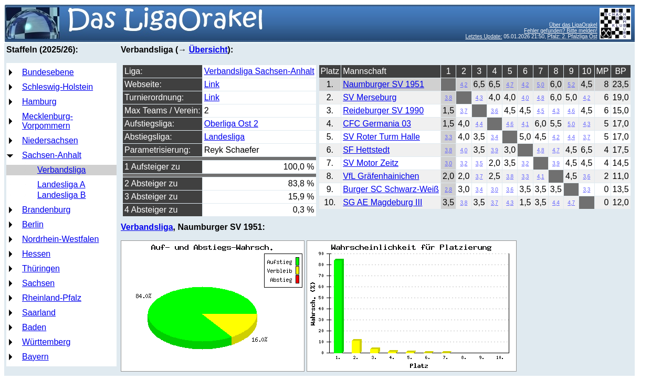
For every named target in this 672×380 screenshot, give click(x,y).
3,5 (479, 163)
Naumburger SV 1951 (383, 84)
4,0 (525, 98)
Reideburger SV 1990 (383, 110)
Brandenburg (46, 209)
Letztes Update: (483, 36)
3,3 (448, 137)
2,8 (448, 190)
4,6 (571, 111)
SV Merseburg (369, 97)
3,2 (463, 163)
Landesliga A (61, 184)
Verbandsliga (61, 169)
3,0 (448, 163)
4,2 (463, 85)
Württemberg (46, 341)
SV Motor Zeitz (370, 163)
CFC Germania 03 (377, 123)
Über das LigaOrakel (573, 25)
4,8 (540, 98)
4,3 (479, 98)
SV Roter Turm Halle (381, 136)
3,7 (463, 111)
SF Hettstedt (366, 149)
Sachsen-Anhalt (51, 155)
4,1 (525, 124)
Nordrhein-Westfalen (60, 239)
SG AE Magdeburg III (382, 202)
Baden (34, 327)
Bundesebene (48, 72)
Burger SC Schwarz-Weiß (391, 189)
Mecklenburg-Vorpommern (47, 121)
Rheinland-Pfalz (51, 297)
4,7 (509, 85)
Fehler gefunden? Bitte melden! (560, 31)
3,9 (494, 150)
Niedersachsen (50, 140)
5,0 (540, 85)
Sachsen (38, 283)
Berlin (33, 224)
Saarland (39, 312)
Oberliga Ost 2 (231, 123)
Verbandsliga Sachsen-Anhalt (259, 71)
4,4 (479, 124)
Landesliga (224, 136)
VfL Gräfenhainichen (381, 176)
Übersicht (208, 49)
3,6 (494, 111)
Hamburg (39, 101)
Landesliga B (61, 195)
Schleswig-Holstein (57, 86)
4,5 (540, 111)
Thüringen (41, 268)
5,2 (571, 85)
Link (211, 84)
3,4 (494, 137)
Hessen (36, 253)
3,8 (448, 98)
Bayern (35, 356)
